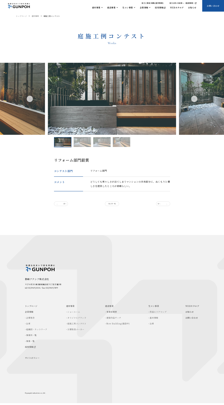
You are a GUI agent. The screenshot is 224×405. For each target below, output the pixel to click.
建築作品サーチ (113, 319)
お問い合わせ (213, 5)
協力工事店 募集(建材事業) (153, 3)
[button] (188, 100)
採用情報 (30, 348)
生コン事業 (153, 307)
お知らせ (189, 313)
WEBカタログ (192, 307)
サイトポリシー (32, 359)
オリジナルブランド (76, 319)
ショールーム (73, 313)
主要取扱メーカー (75, 331)
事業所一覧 (31, 337)
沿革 (28, 325)
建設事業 (109, 307)
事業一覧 (30, 343)
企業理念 (30, 319)
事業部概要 (111, 313)
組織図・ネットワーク (36, 331)
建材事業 (35, 16)
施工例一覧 (112, 204)
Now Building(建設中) (118, 325)
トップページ (21, 16)
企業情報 (29, 313)
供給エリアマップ (158, 313)
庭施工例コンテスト (52, 16)
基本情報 (154, 319)
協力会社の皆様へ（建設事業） (182, 3)
